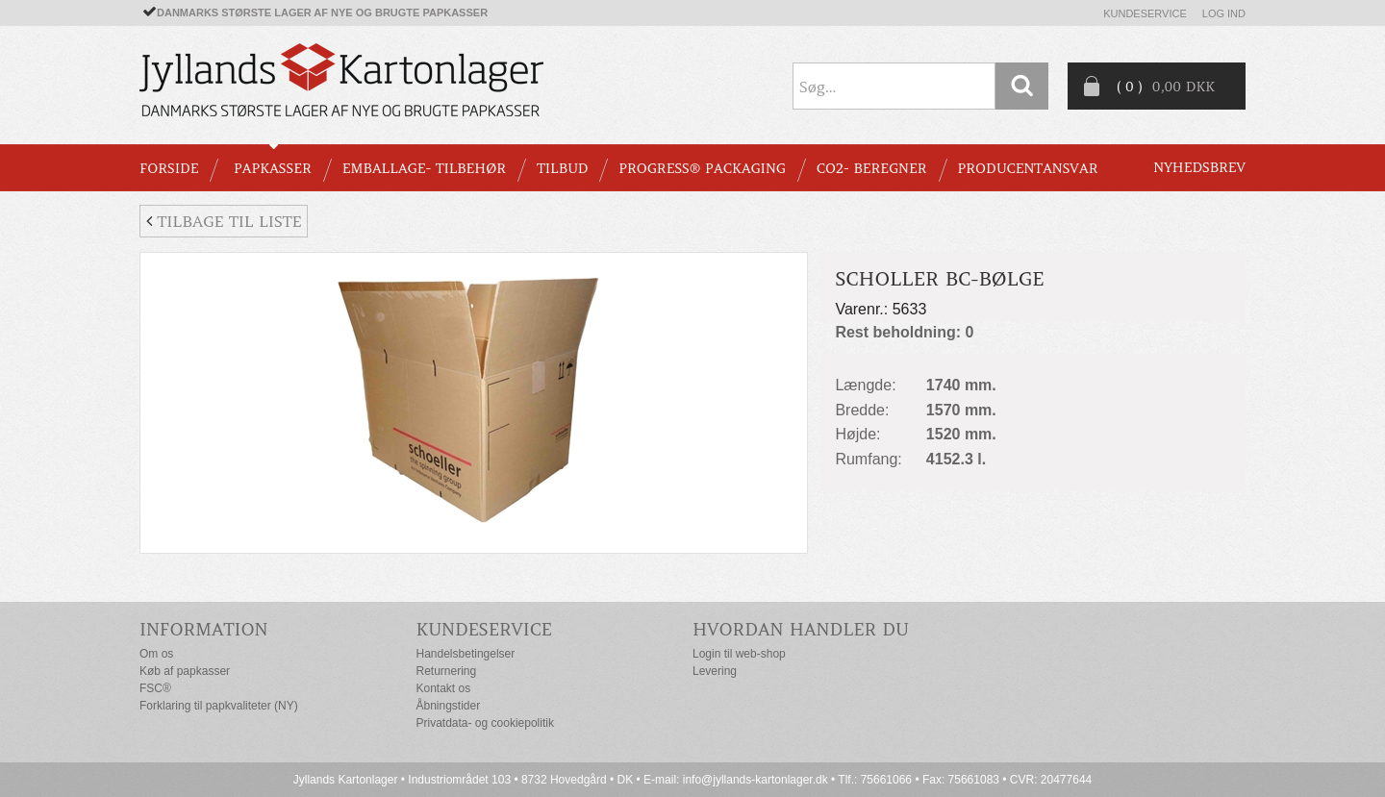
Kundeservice (1145, 13)
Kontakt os (443, 688)
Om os (156, 653)
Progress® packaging (702, 168)
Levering (714, 671)
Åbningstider (448, 705)
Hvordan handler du (800, 629)
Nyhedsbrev (1199, 167)
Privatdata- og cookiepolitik (485, 723)
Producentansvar (1028, 168)
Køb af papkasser (184, 671)
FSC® (155, 688)
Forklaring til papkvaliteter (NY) (218, 705)
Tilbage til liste (223, 221)
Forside (168, 168)
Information (203, 629)
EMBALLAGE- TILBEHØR (424, 168)
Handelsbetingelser (466, 653)
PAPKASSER (273, 168)
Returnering (446, 671)
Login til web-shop (739, 653)
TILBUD (562, 168)
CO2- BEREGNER (872, 168)
